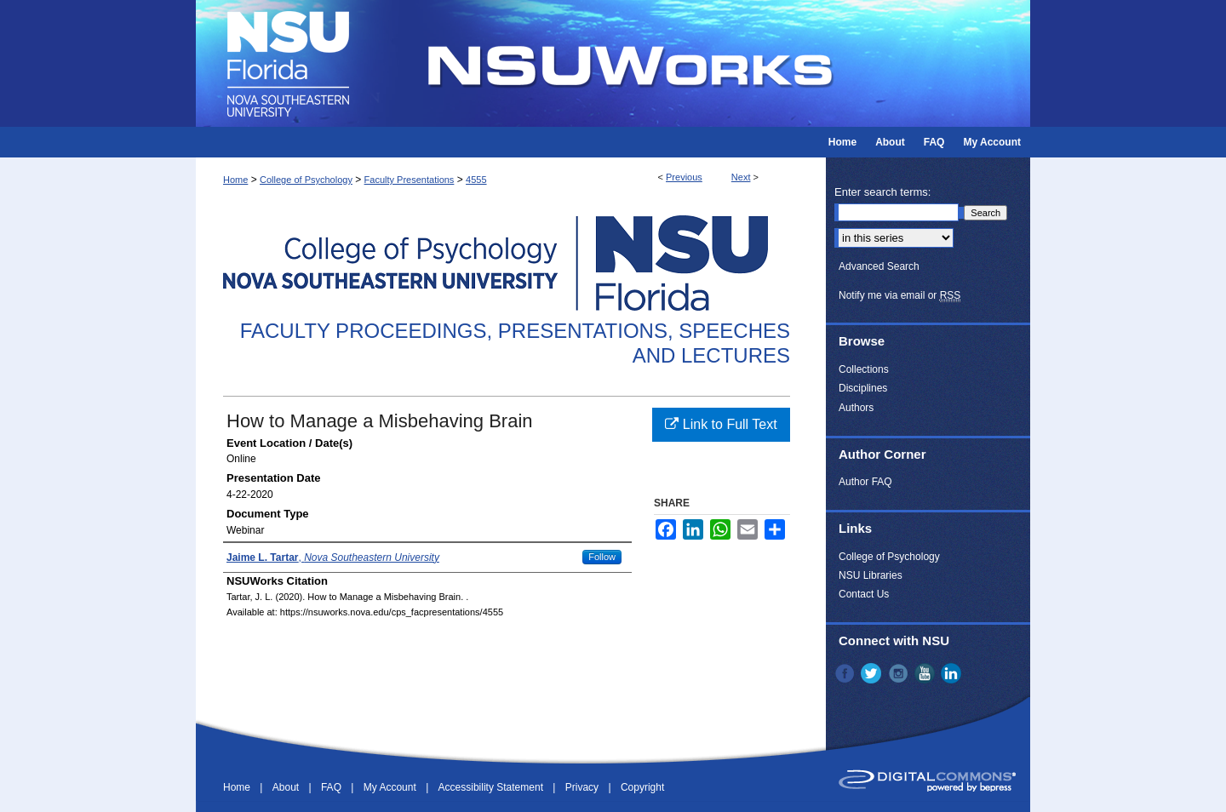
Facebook (846, 673)
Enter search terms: (882, 192)
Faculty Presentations (409, 179)
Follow (602, 557)
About (287, 787)
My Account (391, 787)
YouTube (926, 673)
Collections (864, 369)
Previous (684, 177)
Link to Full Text (720, 424)
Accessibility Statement (492, 787)
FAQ (332, 787)
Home (235, 179)
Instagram (900, 673)
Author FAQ (865, 482)
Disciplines (863, 388)
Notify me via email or (899, 295)
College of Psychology (306, 179)
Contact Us (864, 594)
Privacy (583, 787)
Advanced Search (879, 266)
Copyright (642, 787)
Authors (856, 408)
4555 (476, 179)
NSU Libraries (870, 575)
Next (741, 177)
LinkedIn (953, 673)
